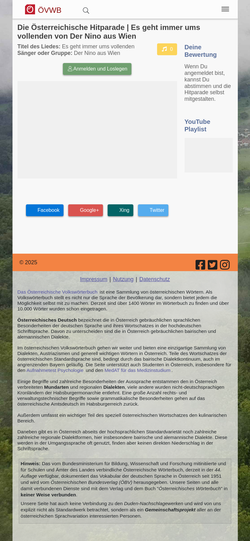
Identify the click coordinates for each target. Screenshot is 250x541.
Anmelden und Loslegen (97, 68)
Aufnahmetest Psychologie (55, 370)
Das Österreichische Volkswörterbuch (58, 292)
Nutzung (123, 279)
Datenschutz (154, 279)
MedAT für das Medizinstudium (138, 370)
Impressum (93, 279)
